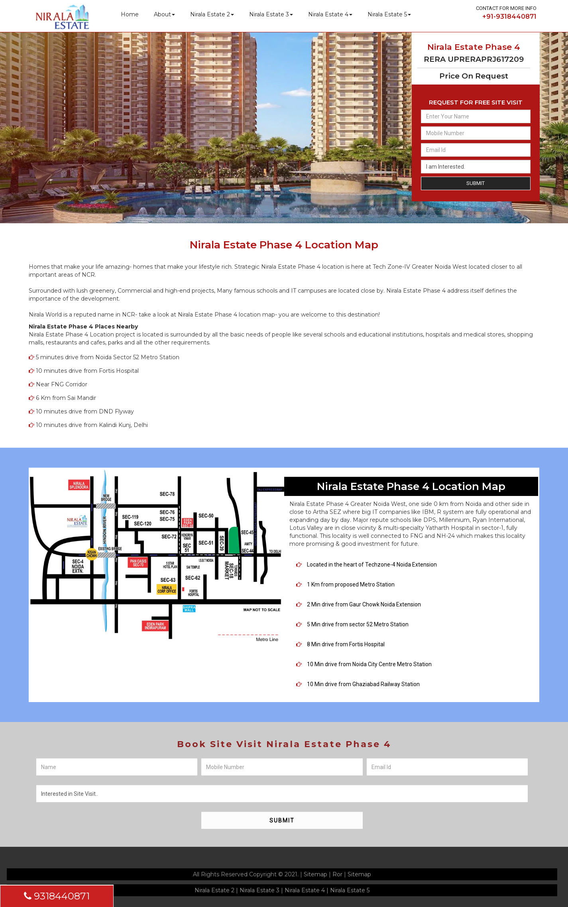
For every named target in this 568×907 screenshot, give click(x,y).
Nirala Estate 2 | (216, 890)
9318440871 (57, 896)
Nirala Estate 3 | (261, 890)
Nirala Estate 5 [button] (389, 14)
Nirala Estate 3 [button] (271, 14)
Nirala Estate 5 (349, 890)
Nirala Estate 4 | (306, 890)
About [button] (164, 14)
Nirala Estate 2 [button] (212, 14)
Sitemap (315, 874)
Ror (337, 874)
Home (130, 14)
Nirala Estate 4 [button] (330, 14)
